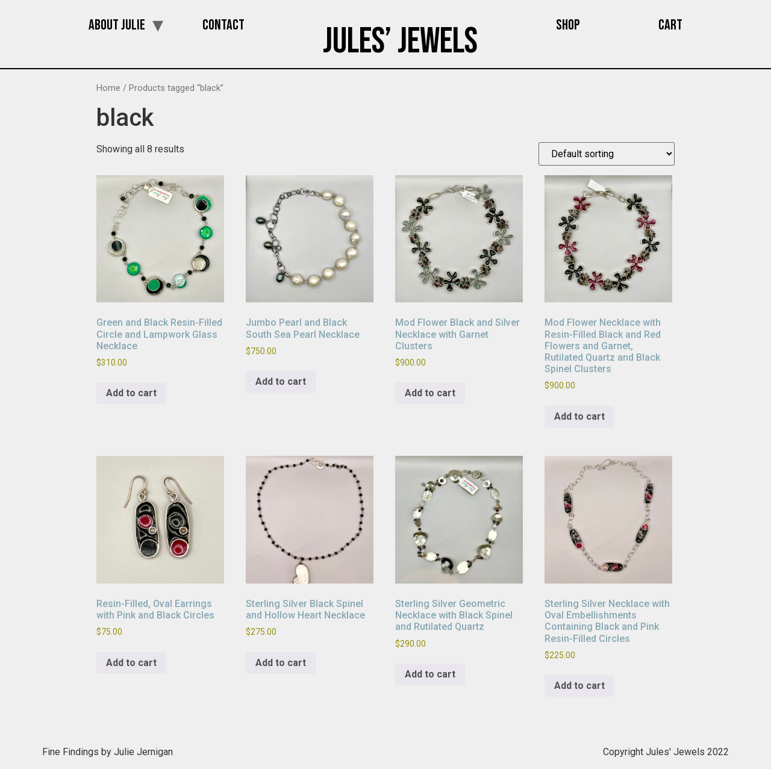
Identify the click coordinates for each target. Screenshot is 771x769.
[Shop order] (606, 154)
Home (108, 88)
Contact (223, 25)
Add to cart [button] (131, 393)
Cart (670, 25)
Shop (568, 25)
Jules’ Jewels (400, 41)
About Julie (117, 25)
